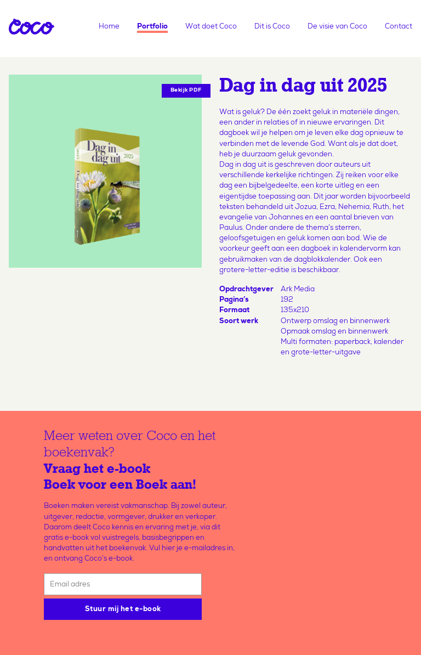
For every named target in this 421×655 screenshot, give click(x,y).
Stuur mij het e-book (123, 609)
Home (109, 27)
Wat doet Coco (211, 27)
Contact (398, 27)
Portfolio (152, 27)
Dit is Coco (272, 27)
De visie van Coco (337, 27)
